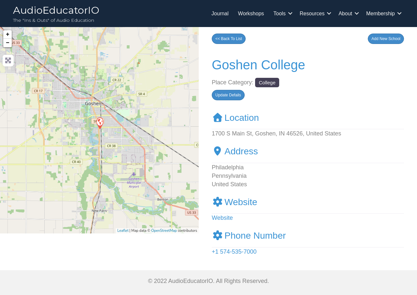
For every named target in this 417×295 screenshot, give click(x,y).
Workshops (251, 13)
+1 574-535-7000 (234, 251)
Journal (219, 13)
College (267, 82)
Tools (279, 13)
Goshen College (258, 65)
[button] (386, 39)
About (345, 13)
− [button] (7, 43)
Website (234, 202)
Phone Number (249, 236)
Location (235, 118)
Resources (312, 13)
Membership (380, 13)
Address (235, 151)
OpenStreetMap (164, 230)
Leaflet (122, 230)
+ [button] (7, 34)
